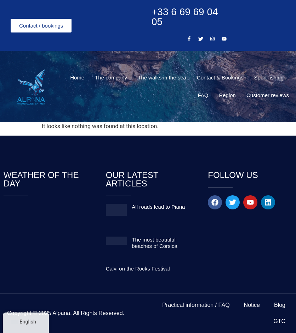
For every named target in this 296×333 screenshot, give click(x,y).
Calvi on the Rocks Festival (138, 269)
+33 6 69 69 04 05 (185, 16)
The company (111, 78)
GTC (279, 321)
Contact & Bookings (220, 78)
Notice (252, 305)
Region (227, 95)
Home (77, 78)
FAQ (203, 95)
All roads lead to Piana (158, 207)
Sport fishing (269, 78)
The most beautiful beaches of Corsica (154, 243)
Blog (279, 305)
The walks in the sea (162, 78)
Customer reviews (267, 95)
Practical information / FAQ (195, 305)
